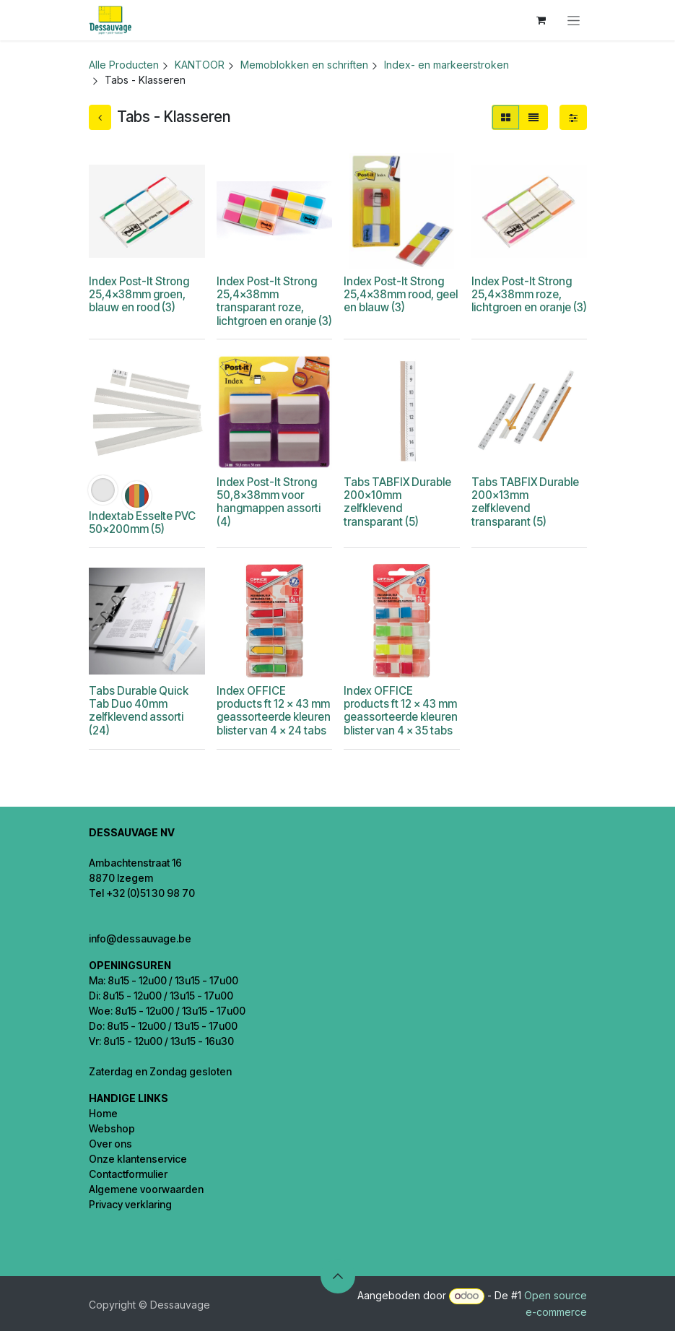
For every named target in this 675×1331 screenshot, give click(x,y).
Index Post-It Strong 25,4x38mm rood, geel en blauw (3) (401, 294)
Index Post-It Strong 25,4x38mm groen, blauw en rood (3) (139, 294)
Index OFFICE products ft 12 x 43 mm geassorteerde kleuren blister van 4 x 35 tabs (401, 710)
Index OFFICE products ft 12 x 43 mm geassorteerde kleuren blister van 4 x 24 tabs (273, 710)
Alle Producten (124, 64)
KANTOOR (200, 64)
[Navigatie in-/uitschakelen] (573, 20)
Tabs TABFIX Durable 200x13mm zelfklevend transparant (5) (524, 502)
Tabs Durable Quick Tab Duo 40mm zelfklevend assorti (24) (138, 710)
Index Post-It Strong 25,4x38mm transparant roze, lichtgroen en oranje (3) (273, 301)
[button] (338, 1276)
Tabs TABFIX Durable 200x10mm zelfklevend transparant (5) (397, 502)
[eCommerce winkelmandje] (541, 20)
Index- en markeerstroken (446, 64)
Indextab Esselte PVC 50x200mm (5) (142, 522)
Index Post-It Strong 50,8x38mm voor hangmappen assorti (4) (268, 502)
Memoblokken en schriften (304, 64)
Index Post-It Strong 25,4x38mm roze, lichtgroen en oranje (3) (528, 294)
